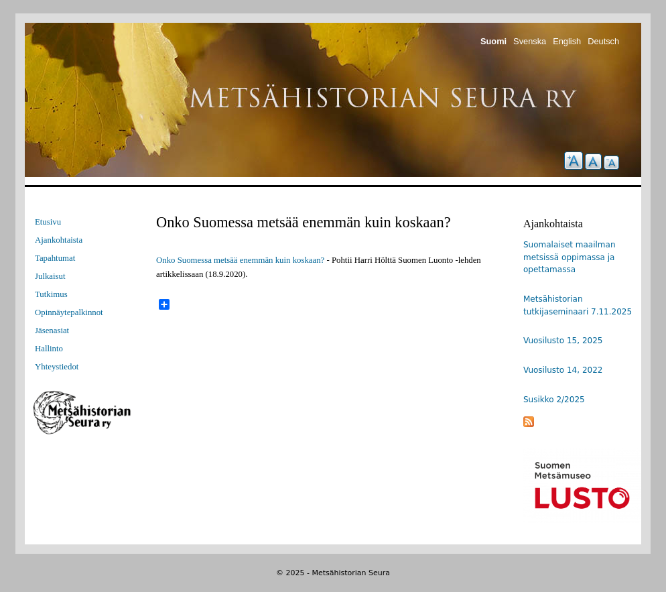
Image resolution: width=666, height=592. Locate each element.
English (567, 41)
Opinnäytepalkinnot (69, 312)
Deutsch (603, 41)
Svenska (529, 41)
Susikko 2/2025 (554, 399)
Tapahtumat (55, 258)
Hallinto (49, 348)
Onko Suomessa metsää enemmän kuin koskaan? (240, 260)
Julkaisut (50, 276)
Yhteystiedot (56, 366)
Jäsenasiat (52, 330)
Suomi (493, 41)
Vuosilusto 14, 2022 (562, 370)
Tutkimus (51, 294)
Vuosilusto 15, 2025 (562, 340)
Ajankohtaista (58, 240)
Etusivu (48, 222)
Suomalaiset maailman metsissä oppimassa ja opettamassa (569, 257)
